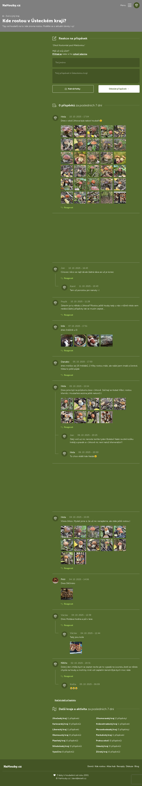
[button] (130, 5)
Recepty (121, 766)
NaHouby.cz (11, 5)
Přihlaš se (57, 54)
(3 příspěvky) (112, 729)
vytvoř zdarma (80, 54)
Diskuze (129, 766)
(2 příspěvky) (111, 718)
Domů (90, 766)
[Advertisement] (25, 80)
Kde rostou (100, 766)
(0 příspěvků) (66, 724)
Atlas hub (111, 766)
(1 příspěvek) (65, 718)
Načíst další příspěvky (65, 700)
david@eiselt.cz (79, 778)
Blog (136, 766)
